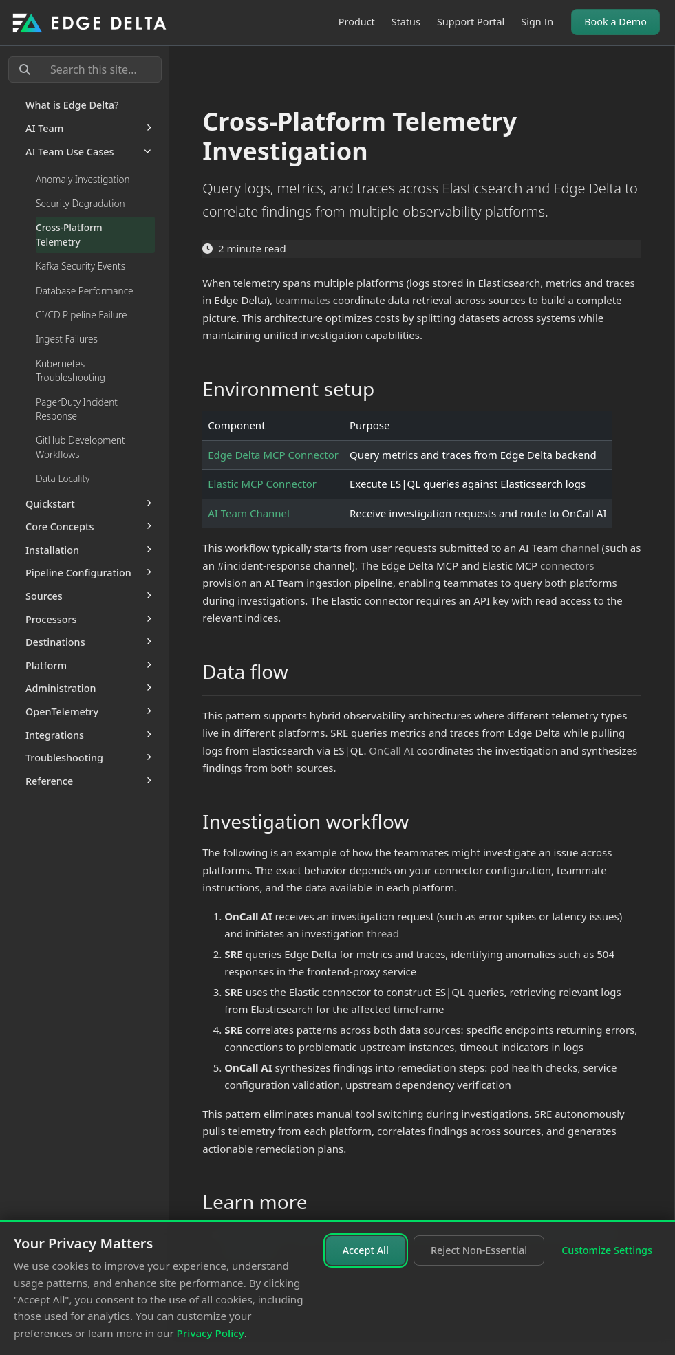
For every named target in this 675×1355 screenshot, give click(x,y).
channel (580, 547)
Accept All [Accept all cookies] (366, 1250)
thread (383, 933)
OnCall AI (391, 750)
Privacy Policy (210, 1333)
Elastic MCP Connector (262, 483)
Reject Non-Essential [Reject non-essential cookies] (479, 1250)
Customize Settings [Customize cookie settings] (606, 1250)
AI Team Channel (249, 513)
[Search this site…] (85, 69)
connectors (567, 565)
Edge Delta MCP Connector (273, 455)
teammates (302, 300)
